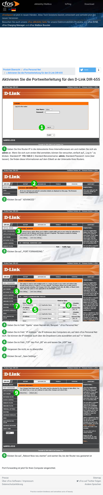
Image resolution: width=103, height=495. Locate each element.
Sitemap (97, 478)
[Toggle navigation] (4, 9)
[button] (87, 70)
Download (89, 4)
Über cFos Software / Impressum (18, 481)
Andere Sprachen (93, 484)
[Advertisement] (51, 47)
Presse (5, 478)
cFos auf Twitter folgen (89, 481)
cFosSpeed (7, 15)
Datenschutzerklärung (12, 484)
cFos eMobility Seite (37, 22)
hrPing (68, 4)
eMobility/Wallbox (43, 4)
